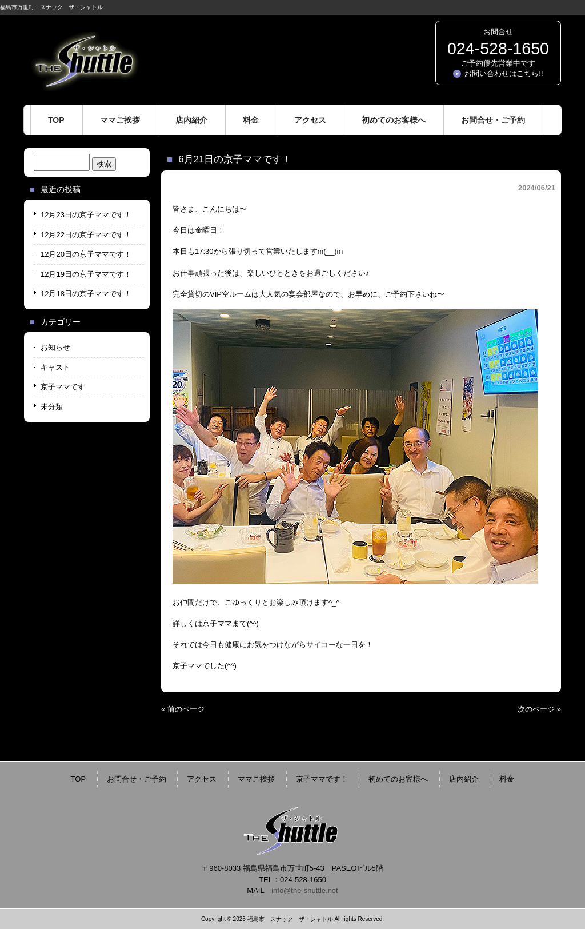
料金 (506, 779)
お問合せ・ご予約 (136, 779)
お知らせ (55, 347)
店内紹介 (464, 779)
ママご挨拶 (256, 779)
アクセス (202, 779)
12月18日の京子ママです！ (86, 293)
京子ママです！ (322, 779)
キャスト (55, 367)
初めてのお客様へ (398, 779)
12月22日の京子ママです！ (86, 234)
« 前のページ (183, 709)
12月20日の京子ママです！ (86, 254)
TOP (78, 779)
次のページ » (539, 709)
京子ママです (63, 386)
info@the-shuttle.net (304, 890)
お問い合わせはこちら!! (503, 73)
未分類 (52, 406)
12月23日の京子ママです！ (86, 214)
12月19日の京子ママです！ (86, 274)
